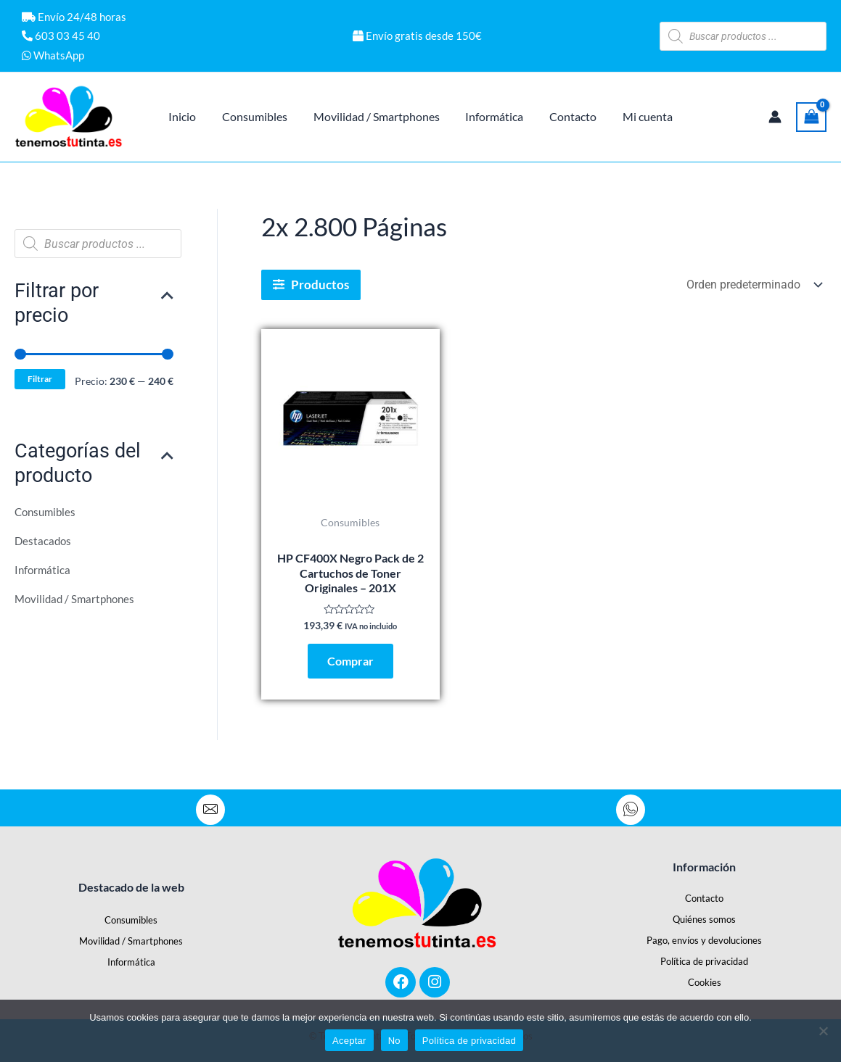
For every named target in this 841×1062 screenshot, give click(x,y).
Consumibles (47, 513)
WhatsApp (53, 55)
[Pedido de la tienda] (753, 284)
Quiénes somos (704, 919)
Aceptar (349, 1040)
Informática (44, 571)
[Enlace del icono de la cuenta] (774, 116)
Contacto (704, 898)
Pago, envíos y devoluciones (704, 940)
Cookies (704, 982)
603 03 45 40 (61, 35)
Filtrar (41, 379)
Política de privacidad (704, 961)
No (394, 1040)
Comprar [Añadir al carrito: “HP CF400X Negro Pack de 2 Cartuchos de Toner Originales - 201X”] (350, 662)
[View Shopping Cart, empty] (811, 117)
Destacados (44, 542)
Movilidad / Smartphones (78, 600)
